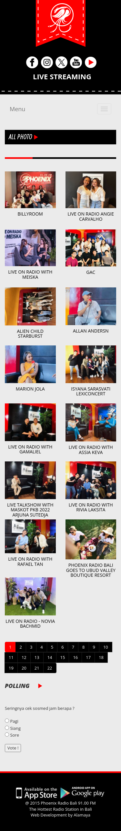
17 (88, 657)
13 (37, 657)
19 (11, 668)
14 (49, 657)
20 (24, 668)
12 (24, 657)
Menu (17, 109)
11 (11, 657)
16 (75, 657)
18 (101, 657)
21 (37, 668)
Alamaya (82, 815)
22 (49, 668)
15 (62, 657)
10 (105, 647)
